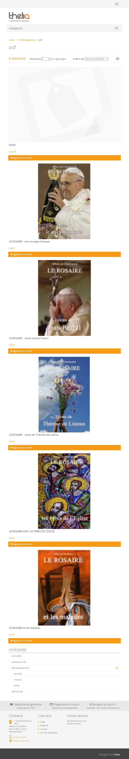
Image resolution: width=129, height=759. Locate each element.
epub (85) (18, 674)
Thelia (117, 754)
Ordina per (78, 58)
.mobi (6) (17, 679)
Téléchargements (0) (20, 668)
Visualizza (34, 58)
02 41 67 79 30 (19, 737)
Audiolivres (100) (18, 662)
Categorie (15, 28)
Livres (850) (16, 656)
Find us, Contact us (21, 740)
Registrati (44, 725)
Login (42, 722)
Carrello (43, 729)
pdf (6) (16, 685)
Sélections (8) (17, 691)
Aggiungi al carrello (21, 157)
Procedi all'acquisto (49, 732)
